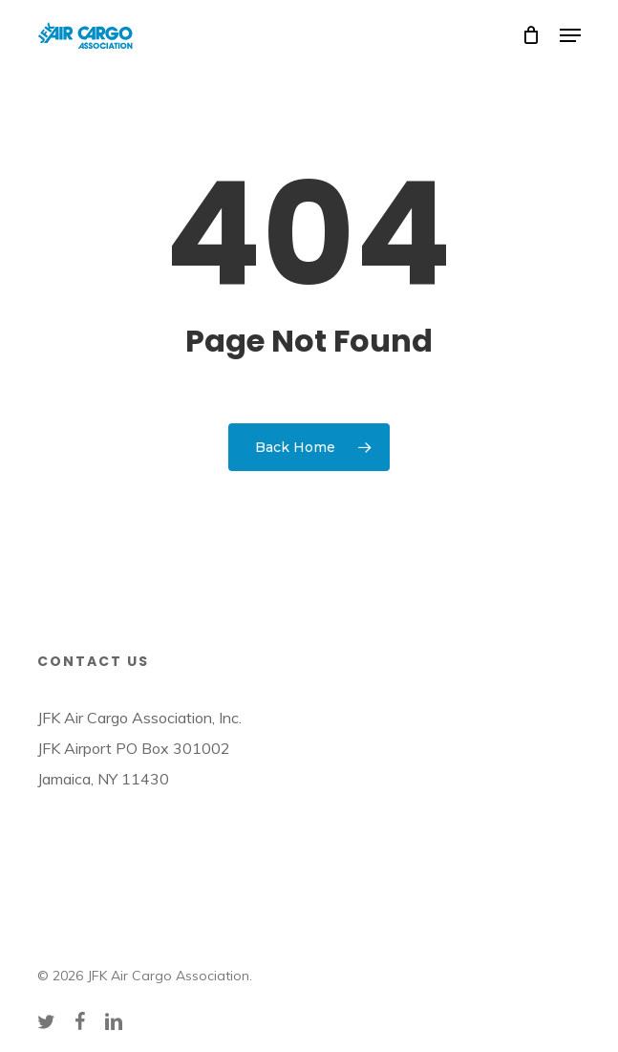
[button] (570, 35)
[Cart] (531, 35)
